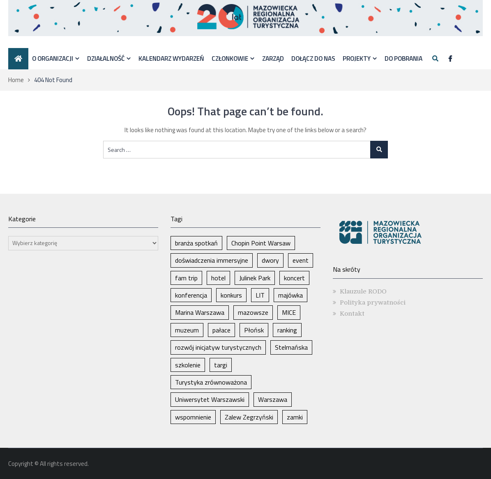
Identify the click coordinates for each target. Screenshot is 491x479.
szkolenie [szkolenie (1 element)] (188, 365)
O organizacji (52, 58)
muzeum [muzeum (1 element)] (187, 330)
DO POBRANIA (403, 58)
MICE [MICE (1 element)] (289, 312)
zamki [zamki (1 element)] (295, 417)
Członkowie (230, 58)
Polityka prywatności (373, 302)
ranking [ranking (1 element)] (287, 330)
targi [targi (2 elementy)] (220, 365)
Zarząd (273, 58)
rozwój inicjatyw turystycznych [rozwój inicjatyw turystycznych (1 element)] (218, 347)
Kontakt (352, 313)
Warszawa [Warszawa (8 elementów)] (272, 399)
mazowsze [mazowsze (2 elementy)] (253, 312)
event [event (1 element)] (301, 260)
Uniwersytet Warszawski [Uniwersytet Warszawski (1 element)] (209, 399)
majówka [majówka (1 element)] (290, 295)
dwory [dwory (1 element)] (270, 260)
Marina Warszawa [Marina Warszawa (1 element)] (199, 312)
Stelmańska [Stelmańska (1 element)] (291, 347)
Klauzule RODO (363, 291)
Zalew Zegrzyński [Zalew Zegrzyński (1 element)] (249, 417)
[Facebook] (450, 59)
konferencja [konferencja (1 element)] (191, 295)
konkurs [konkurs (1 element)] (231, 295)
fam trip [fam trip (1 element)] (186, 278)
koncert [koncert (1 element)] (294, 278)
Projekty (357, 58)
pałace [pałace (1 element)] (221, 330)
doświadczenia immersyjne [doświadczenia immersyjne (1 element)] (211, 260)
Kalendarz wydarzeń (171, 58)
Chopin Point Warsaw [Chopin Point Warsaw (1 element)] (260, 243)
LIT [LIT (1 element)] (260, 295)
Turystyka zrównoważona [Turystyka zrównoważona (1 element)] (211, 382)
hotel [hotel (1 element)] (218, 278)
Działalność (105, 58)
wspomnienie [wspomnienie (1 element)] (193, 417)
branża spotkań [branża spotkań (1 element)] (196, 243)
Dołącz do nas (313, 58)
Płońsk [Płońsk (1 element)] (254, 330)
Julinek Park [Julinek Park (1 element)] (254, 278)
